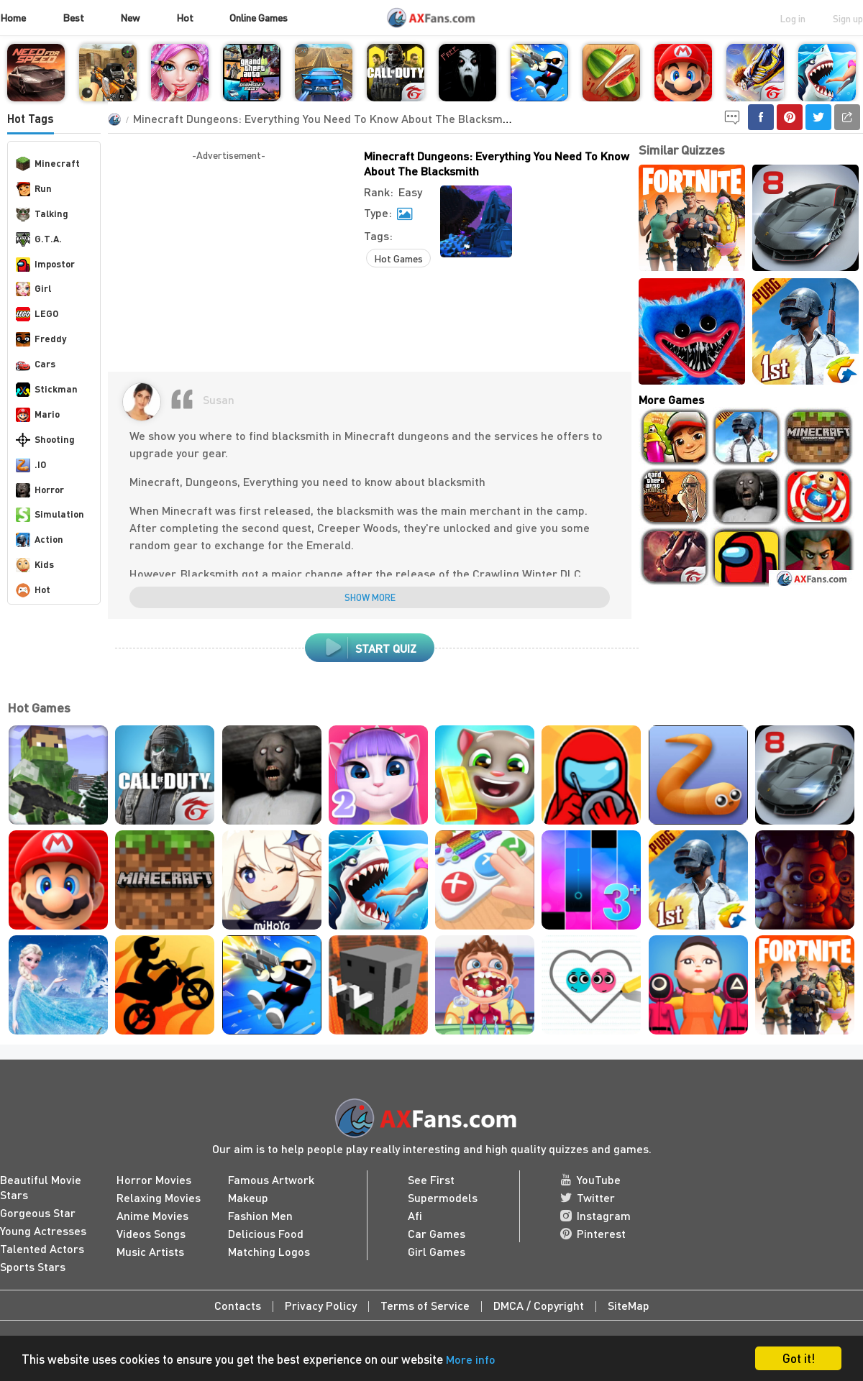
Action (39, 540)
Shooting (45, 440)
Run (34, 189)
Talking (42, 214)
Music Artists (150, 1251)
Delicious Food (265, 1233)
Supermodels (443, 1197)
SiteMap (628, 1305)
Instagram (595, 1215)
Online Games (258, 17)
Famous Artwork (271, 1179)
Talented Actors (42, 1248)
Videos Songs (151, 1233)
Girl (33, 289)
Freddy (41, 339)
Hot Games (398, 258)
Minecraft (48, 164)
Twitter (587, 1197)
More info (471, 1359)
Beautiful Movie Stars (40, 1187)
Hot (184, 17)
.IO (31, 465)
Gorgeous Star (38, 1212)
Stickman (47, 389)
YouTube (590, 1179)
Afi (415, 1215)
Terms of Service (425, 1305)
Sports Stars (32, 1266)
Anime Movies (152, 1215)
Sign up (848, 18)
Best (73, 17)
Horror (40, 490)
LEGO (37, 314)
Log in (792, 18)
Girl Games (436, 1251)
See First (431, 1179)
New (130, 17)
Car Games (436, 1233)
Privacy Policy (321, 1305)
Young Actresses (43, 1230)
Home (13, 17)
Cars (35, 364)
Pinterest (593, 1233)
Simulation (50, 515)
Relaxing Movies (159, 1197)
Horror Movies (154, 1179)
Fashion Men (260, 1215)
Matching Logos (269, 1251)
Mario (38, 415)
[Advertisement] (229, 263)
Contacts (237, 1305)
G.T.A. (39, 239)
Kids (35, 565)
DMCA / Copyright (538, 1305)
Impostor (45, 264)
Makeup (248, 1197)
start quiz (370, 648)
